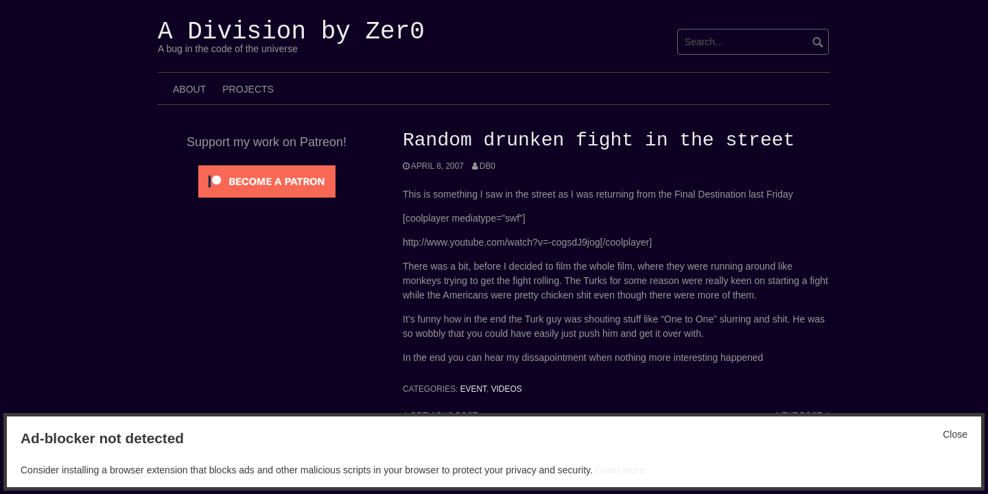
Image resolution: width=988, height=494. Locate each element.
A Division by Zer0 (291, 32)
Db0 (487, 166)
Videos (506, 389)
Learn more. (621, 469)
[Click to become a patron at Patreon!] (267, 180)
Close (955, 434)
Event (473, 389)
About (189, 89)
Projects (248, 89)
